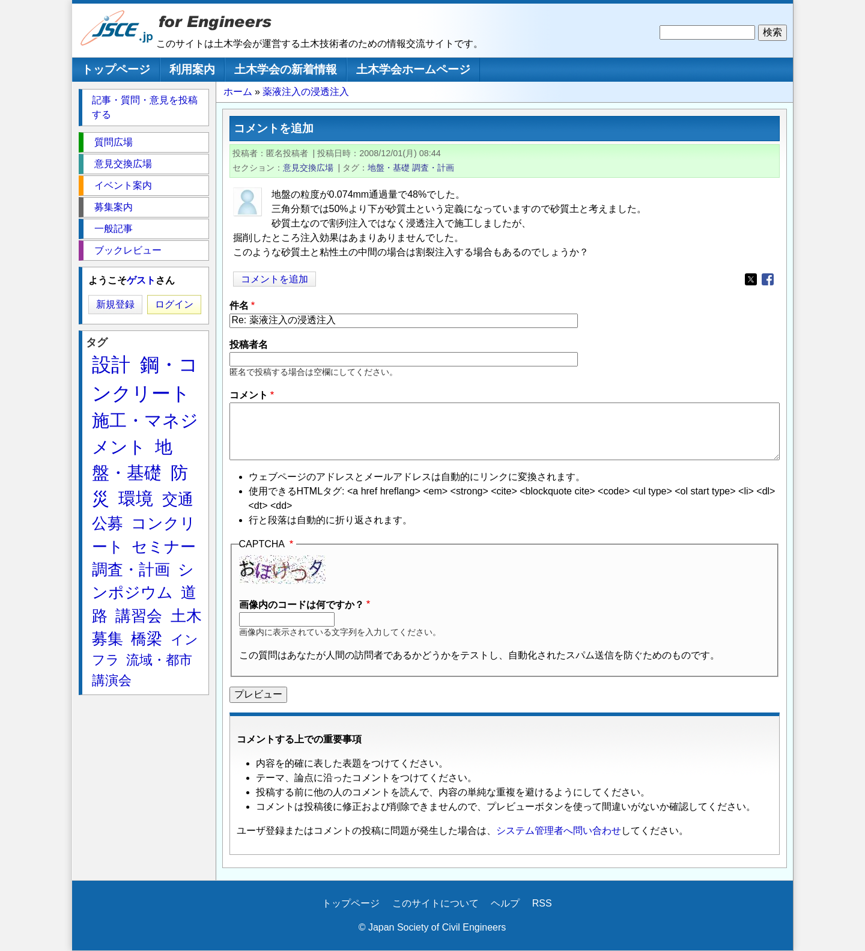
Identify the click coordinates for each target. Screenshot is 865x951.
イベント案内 (123, 185)
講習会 (138, 615)
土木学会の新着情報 (285, 69)
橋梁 (146, 638)
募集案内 (113, 207)
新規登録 (115, 304)
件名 (239, 305)
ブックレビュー (128, 250)
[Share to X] (751, 279)
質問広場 (113, 142)
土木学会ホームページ (413, 69)
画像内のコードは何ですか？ (301, 605)
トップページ (116, 69)
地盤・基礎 (389, 167)
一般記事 (113, 228)
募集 (107, 638)
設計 (111, 364)
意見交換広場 (308, 167)
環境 (135, 498)
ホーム (237, 92)
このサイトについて (435, 903)
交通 (177, 499)
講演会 (112, 680)
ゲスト (141, 280)
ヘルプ (505, 903)
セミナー (164, 546)
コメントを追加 (274, 279)
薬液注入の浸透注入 (306, 92)
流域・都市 (159, 659)
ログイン (174, 304)
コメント (248, 395)
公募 (107, 523)
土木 (186, 615)
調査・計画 (433, 167)
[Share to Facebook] (768, 279)
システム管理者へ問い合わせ (558, 830)
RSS (542, 903)
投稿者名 (248, 344)
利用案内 (192, 69)
